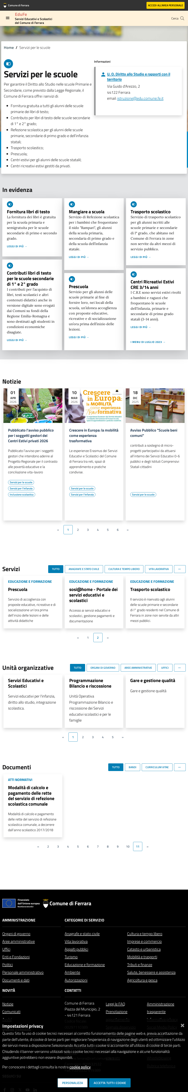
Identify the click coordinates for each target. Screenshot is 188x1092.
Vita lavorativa (76, 941)
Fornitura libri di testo (28, 211)
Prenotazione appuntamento (118, 1015)
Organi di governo (16, 934)
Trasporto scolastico (151, 211)
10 (127, 846)
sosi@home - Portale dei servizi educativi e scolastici (93, 595)
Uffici (6, 949)
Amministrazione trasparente (160, 1008)
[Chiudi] (182, 1024)
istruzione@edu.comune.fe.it (140, 98)
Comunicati (11, 1011)
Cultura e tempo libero (144, 934)
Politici (7, 965)
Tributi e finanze (139, 965)
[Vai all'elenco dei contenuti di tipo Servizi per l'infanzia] (21, 488)
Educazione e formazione (85, 965)
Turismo (71, 957)
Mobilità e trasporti (142, 957)
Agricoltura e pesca (142, 980)
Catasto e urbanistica (144, 949)
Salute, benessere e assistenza (151, 972)
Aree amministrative (18, 941)
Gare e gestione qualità (152, 680)
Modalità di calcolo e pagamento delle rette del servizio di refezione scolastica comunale (31, 795)
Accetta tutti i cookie (110, 1083)
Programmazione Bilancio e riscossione (90, 683)
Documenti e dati (15, 980)
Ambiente (72, 972)
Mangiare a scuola (86, 211)
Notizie (7, 1004)
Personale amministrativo (23, 972)
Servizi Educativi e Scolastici (26, 683)
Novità (8, 990)
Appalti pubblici (76, 949)
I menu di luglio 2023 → (148, 342)
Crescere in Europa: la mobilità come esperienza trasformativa (93, 436)
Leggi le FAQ (115, 1004)
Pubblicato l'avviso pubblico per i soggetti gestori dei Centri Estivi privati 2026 (31, 436)
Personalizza (72, 1083)
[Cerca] (182, 18)
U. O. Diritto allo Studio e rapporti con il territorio (138, 76)
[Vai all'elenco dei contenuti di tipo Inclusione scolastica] (21, 494)
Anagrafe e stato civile (82, 934)
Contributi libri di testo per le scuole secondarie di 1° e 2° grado (30, 278)
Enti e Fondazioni (16, 957)
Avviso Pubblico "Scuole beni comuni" (153, 433)
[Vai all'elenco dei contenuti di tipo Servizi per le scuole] (21, 482)
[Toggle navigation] (7, 18)
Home (9, 47)
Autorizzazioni (76, 980)
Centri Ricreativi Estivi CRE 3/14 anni (152, 284)
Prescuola (78, 286)
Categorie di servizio (84, 920)
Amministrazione (18, 920)
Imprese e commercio (144, 941)
